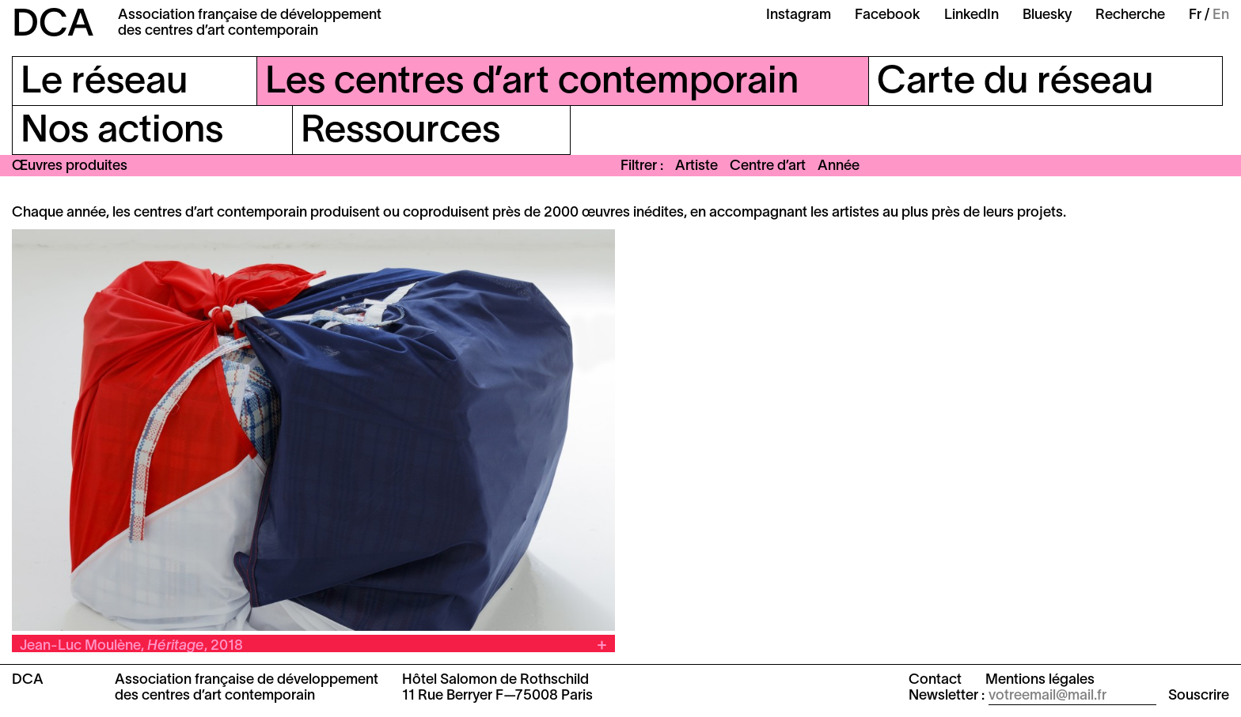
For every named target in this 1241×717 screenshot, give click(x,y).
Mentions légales (1040, 680)
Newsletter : (947, 696)
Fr (1195, 15)
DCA (53, 26)
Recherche (1130, 15)
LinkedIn (971, 15)
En (1221, 15)
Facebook (887, 15)
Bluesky (1047, 15)
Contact (935, 680)
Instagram (798, 15)
